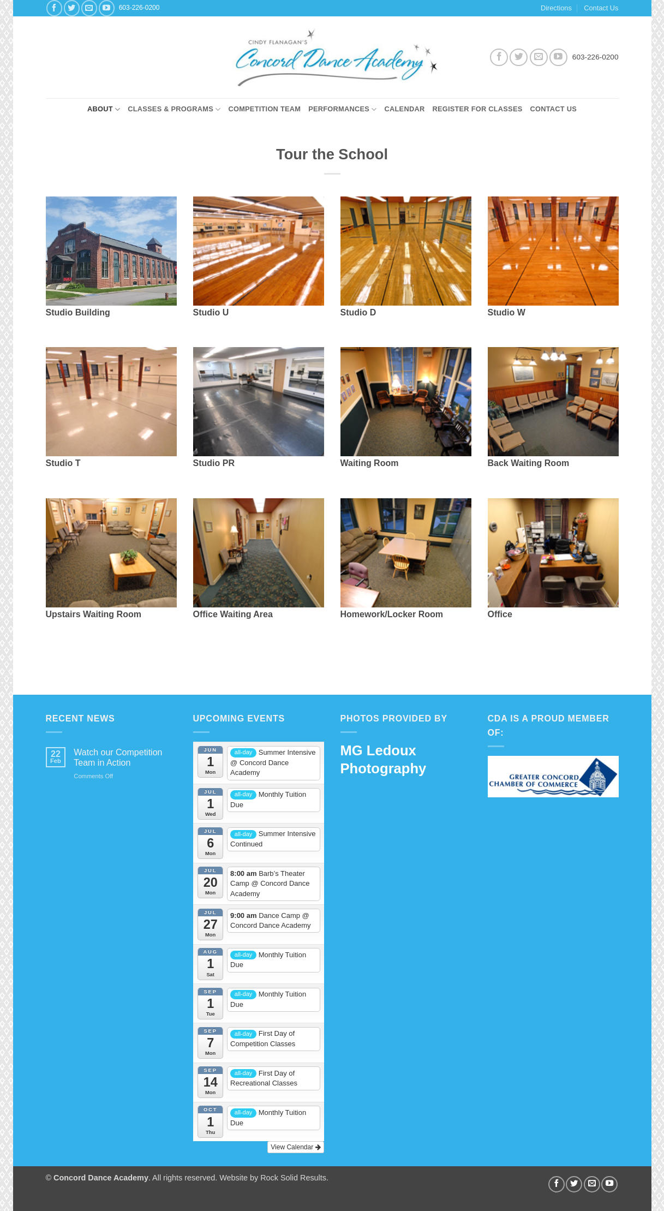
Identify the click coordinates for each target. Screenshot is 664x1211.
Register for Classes (477, 109)
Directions (556, 8)
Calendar (405, 109)
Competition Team (264, 109)
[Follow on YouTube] (107, 8)
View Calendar (295, 1147)
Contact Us (601, 8)
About (103, 109)
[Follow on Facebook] (54, 8)
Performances (342, 109)
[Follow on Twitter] (72, 8)
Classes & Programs (174, 109)
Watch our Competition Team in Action (118, 757)
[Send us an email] (89, 8)
